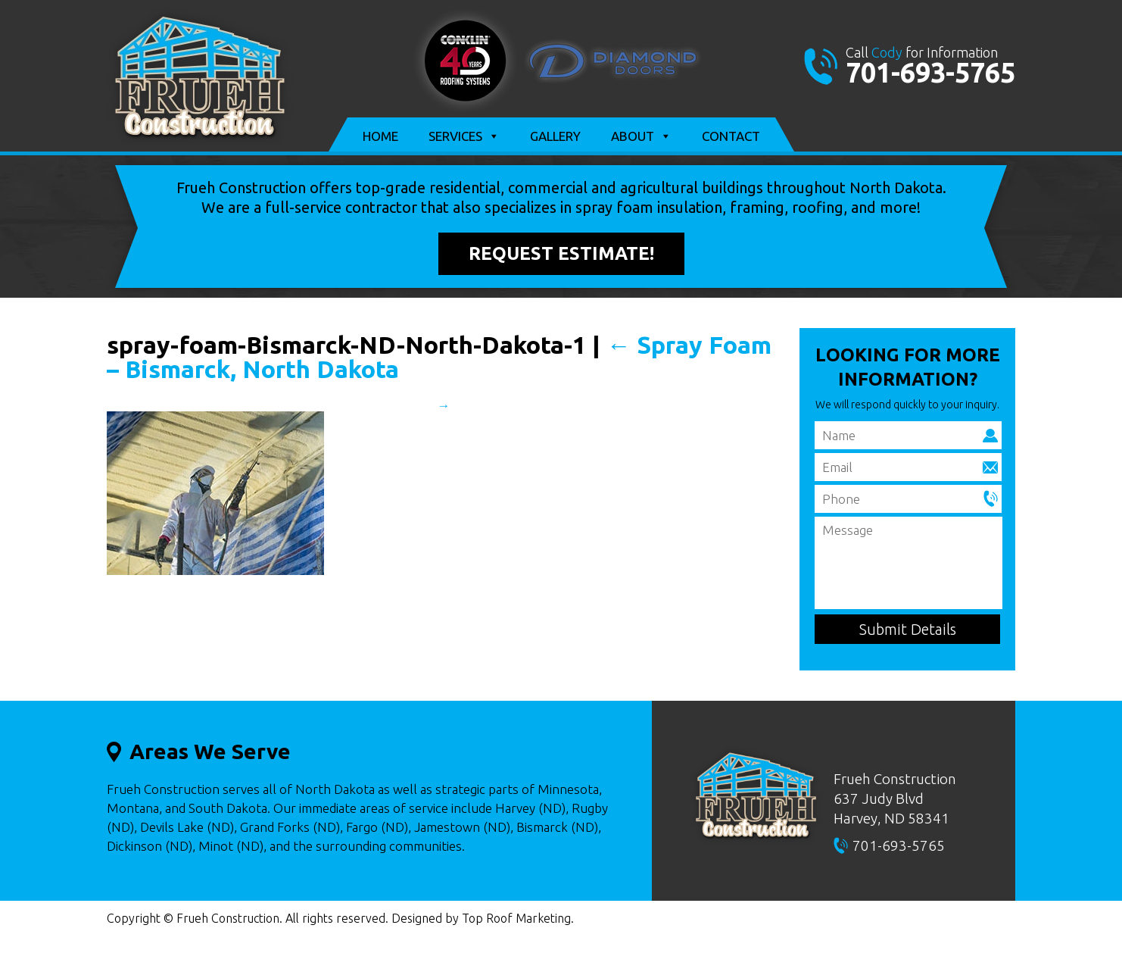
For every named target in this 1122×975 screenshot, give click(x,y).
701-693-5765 (930, 72)
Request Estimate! (561, 253)
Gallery (555, 136)
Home (380, 136)
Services (464, 136)
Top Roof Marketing (516, 918)
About (641, 136)
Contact (731, 136)
